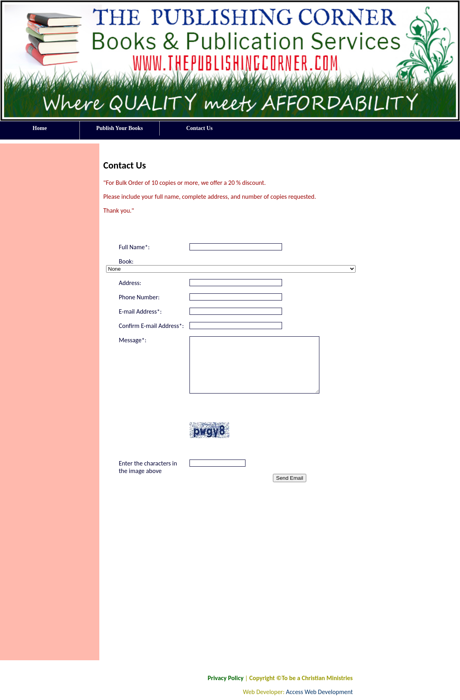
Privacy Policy (226, 678)
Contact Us (199, 128)
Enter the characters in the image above (148, 467)
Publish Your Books (119, 128)
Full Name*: (134, 247)
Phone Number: (139, 297)
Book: (126, 261)
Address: (130, 283)
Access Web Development (319, 692)
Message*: (132, 340)
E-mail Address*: (140, 311)
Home (40, 130)
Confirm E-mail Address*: (151, 326)
